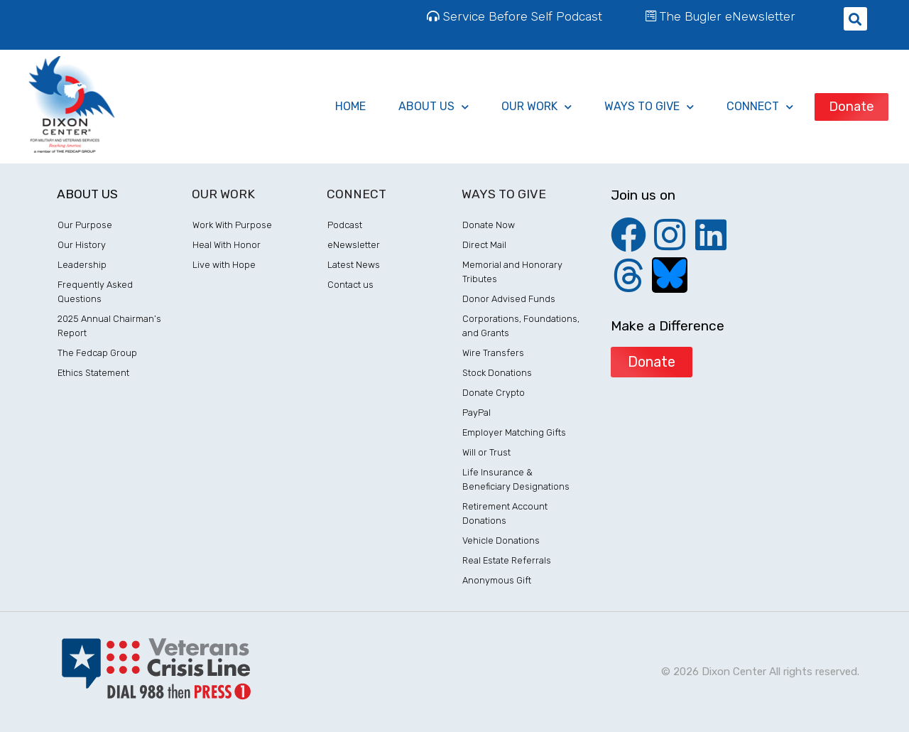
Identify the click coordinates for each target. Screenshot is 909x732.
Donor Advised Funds (508, 299)
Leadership (82, 264)
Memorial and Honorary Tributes (512, 271)
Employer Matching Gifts (514, 432)
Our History (82, 244)
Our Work (536, 106)
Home (350, 106)
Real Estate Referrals (506, 560)
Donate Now (488, 225)
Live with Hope (224, 264)
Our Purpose (85, 225)
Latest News (353, 264)
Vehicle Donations (501, 540)
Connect (759, 106)
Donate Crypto (493, 392)
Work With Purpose (232, 225)
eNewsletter (353, 244)
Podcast (344, 225)
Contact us (350, 284)
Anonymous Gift (496, 580)
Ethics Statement (93, 372)
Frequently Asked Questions (95, 291)
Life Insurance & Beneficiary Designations (516, 479)
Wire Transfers (493, 353)
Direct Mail (484, 244)
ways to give (649, 106)
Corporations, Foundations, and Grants (520, 325)
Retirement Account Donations (505, 513)
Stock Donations (497, 372)
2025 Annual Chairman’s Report (109, 325)
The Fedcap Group (97, 353)
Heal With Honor (226, 244)
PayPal (476, 412)
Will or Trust (486, 452)
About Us (433, 106)
